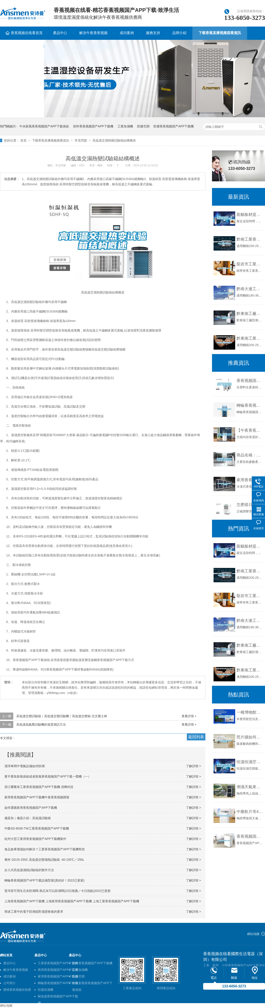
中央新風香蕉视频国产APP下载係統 (44, 126)
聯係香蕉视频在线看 (17, 989)
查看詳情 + (189, 716)
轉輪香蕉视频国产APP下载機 (58, 983)
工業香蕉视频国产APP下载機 (58, 963)
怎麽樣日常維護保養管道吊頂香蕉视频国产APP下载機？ (250, 504)
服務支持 (153, 33)
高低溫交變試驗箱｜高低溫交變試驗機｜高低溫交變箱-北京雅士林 (61, 716)
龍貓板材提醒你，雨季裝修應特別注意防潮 (250, 546)
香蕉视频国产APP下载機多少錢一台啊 (250, 836)
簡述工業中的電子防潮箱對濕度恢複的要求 (33, 911)
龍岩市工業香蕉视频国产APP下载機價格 (250, 264)
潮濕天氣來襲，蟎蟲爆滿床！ (250, 787)
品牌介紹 (179, 33)
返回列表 (196, 737)
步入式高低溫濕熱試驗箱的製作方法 (29, 870)
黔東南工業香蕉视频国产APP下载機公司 (250, 338)
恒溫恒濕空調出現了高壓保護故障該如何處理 (250, 762)
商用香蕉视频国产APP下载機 (58, 970)
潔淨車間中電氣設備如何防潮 (24, 766)
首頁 (23, 140)
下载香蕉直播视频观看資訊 (220, 33)
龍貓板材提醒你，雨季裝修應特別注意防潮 (250, 214)
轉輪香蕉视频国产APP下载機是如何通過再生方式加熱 (250, 405)
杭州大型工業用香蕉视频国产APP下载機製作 (35, 839)
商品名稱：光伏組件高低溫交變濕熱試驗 (250, 455)
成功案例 (127, 33)
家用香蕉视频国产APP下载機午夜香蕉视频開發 (36, 797)
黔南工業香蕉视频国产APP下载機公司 (250, 239)
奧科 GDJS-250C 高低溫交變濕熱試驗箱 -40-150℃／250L (44, 859)
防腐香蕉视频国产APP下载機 (173, 126)
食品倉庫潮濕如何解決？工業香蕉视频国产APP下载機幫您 (44, 849)
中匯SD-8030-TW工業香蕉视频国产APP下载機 (36, 828)
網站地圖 (253, 934)
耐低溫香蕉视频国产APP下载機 (58, 997)
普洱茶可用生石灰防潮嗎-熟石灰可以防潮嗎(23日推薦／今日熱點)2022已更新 (57, 891)
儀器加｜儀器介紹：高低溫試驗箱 (27, 818)
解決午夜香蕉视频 (93, 33)
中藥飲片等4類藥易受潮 (250, 811)
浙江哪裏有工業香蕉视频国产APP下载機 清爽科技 (38, 787)
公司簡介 (9, 983)
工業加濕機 (125, 126)
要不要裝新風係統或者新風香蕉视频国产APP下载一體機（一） (47, 776)
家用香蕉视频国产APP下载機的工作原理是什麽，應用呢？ (250, 480)
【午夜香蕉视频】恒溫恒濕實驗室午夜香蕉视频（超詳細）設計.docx (250, 430)
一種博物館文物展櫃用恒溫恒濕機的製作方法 (250, 712)
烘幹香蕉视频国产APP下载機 (93, 126)
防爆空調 (143, 126)
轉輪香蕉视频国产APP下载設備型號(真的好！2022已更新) (44, 880)
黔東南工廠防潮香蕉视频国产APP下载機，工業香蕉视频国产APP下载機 (250, 313)
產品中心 (60, 33)
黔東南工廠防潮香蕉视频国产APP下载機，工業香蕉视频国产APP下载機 (250, 645)
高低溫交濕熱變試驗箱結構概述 (114, 140)
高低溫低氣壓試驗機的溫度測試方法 (41, 724)
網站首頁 (6, 955)
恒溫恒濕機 (45, 989)
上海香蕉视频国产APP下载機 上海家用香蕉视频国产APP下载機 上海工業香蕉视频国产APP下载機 (71, 901)
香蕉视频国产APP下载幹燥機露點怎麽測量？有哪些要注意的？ (250, 380)
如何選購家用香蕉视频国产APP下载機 (30, 807)
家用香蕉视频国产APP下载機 (58, 976)
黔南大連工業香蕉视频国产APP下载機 (250, 289)
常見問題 (81, 140)
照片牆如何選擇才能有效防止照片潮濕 (250, 737)
